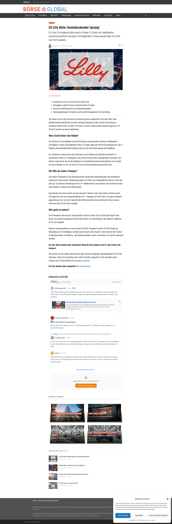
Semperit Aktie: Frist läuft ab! (61, 438)
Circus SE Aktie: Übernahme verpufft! (41, 2)
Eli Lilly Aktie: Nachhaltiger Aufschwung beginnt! (74, 457)
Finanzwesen (77, 413)
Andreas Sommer (56, 46)
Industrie (113, 432)
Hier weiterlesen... (84, 266)
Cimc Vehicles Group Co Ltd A (102, 432)
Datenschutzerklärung (143, 520)
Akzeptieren (123, 515)
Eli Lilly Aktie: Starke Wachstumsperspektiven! (73, 474)
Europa (95, 413)
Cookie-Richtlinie (133, 520)
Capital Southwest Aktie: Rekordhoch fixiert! (66, 417)
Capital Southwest (67, 413)
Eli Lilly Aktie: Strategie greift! (68, 483)
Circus (90, 413)
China (90, 432)
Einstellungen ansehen (158, 515)
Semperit (54, 435)
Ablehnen (139, 515)
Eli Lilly (51, 23)
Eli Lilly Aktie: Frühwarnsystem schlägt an (72, 465)
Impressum (152, 520)
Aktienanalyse (56, 413)
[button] (168, 499)
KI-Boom (101, 413)
